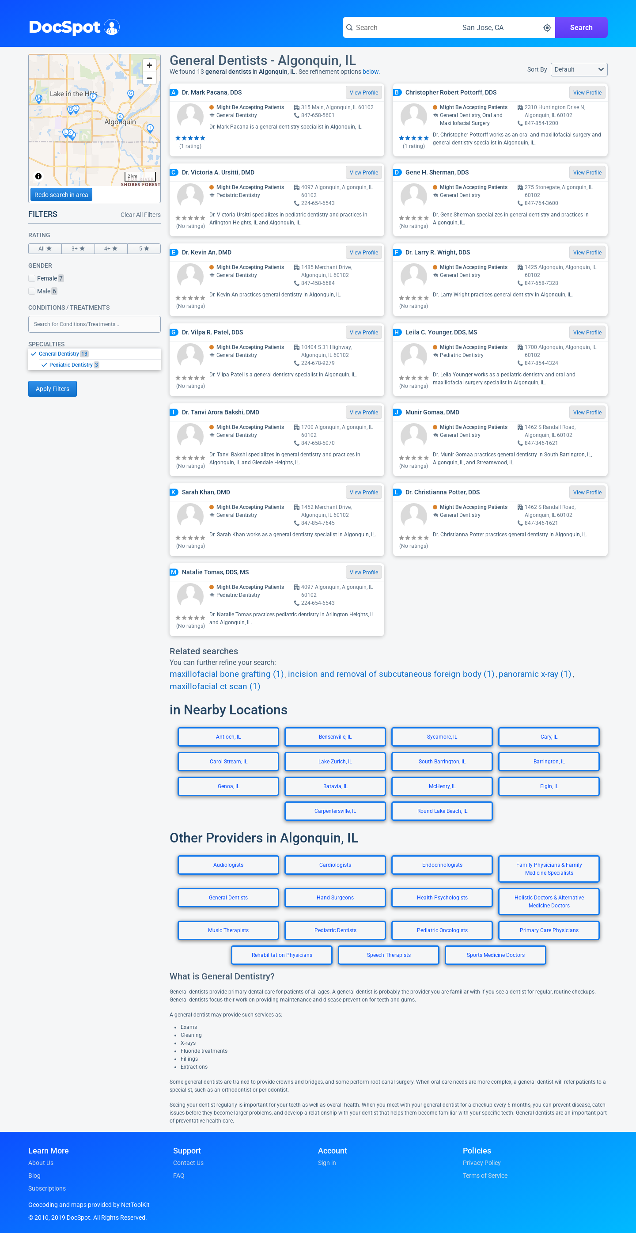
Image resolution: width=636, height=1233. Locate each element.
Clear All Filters (141, 214)
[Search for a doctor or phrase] (396, 27)
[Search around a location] (502, 27)
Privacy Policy (482, 1162)
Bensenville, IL (335, 737)
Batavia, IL (335, 786)
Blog (34, 1175)
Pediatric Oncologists (442, 930)
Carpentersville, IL (335, 811)
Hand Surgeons (335, 898)
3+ (78, 249)
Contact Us (188, 1162)
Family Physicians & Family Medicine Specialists (549, 869)
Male (42, 291)
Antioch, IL (228, 737)
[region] (94, 120)
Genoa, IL (228, 786)
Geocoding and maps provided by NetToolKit (89, 1204)
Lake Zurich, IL (335, 762)
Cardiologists (335, 865)
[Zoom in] (149, 65)
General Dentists (228, 898)
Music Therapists (228, 930)
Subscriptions (47, 1188)
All (45, 249)
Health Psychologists (442, 898)
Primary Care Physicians (549, 930)
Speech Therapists (389, 955)
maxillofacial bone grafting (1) (227, 674)
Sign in (327, 1162)
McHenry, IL (442, 786)
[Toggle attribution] (38, 176)
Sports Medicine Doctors (496, 955)
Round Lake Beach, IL (442, 811)
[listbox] (94, 359)
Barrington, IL (549, 762)
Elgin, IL (549, 786)
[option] (100, 354)
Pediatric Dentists (335, 930)
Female (46, 278)
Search (581, 27)
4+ (111, 249)
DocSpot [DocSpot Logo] (72, 26)
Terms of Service (485, 1175)
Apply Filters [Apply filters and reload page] (52, 388)
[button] (579, 69)
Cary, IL (549, 737)
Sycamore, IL (442, 737)
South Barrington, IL (442, 762)
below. (371, 71)
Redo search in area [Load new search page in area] (61, 194)
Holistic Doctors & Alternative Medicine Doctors (549, 902)
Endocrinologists (442, 865)
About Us (40, 1162)
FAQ (179, 1175)
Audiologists (228, 865)
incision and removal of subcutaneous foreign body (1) (391, 674)
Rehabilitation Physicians (282, 955)
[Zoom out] (149, 78)
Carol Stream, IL (228, 762)
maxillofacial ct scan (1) (215, 686)
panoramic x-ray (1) (535, 674)
